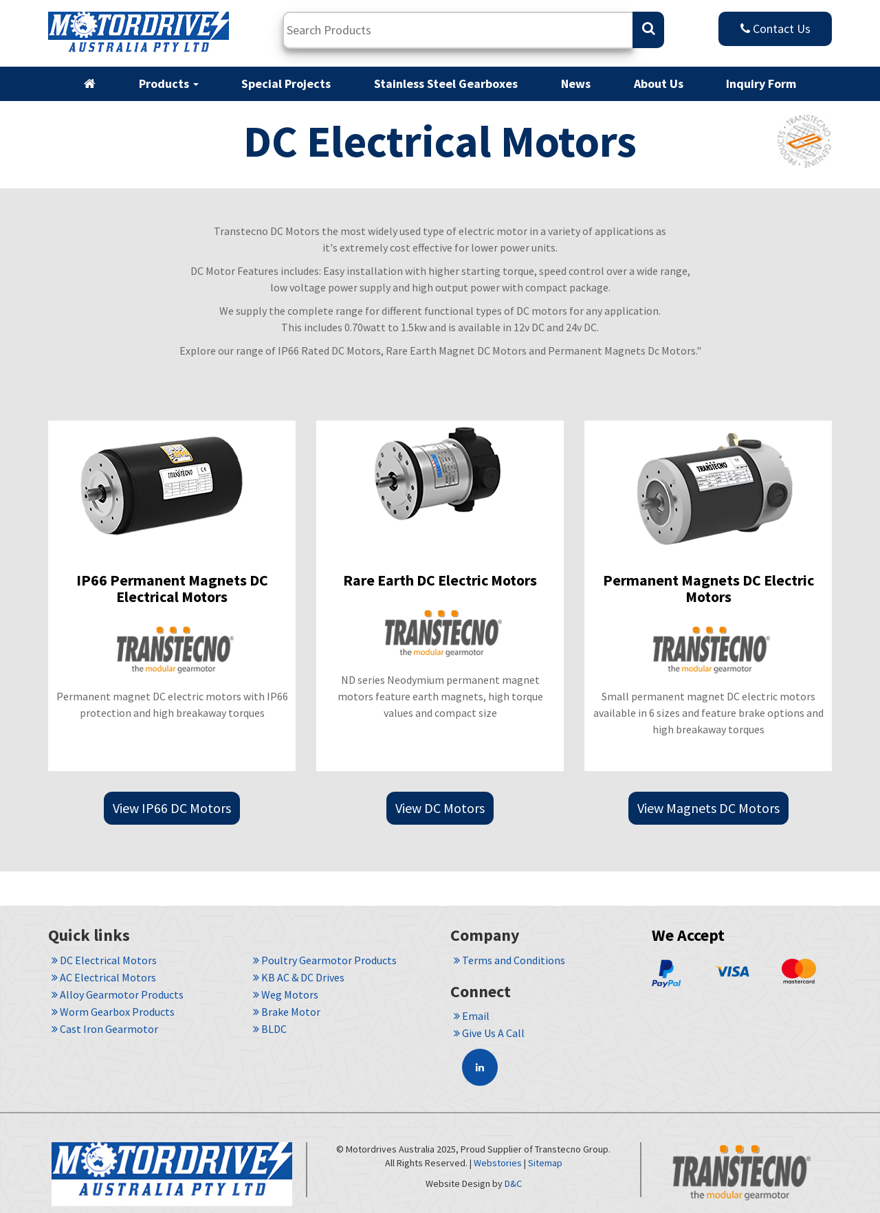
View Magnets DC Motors (708, 807)
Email (472, 1016)
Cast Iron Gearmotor (105, 1029)
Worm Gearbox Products (113, 1012)
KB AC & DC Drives (298, 977)
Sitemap (545, 1163)
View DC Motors (440, 807)
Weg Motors (285, 994)
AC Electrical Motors (104, 977)
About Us (658, 83)
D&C (513, 1183)
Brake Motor (286, 1012)
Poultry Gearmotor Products (325, 960)
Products (169, 83)
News (576, 83)
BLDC (270, 1029)
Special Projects (286, 83)
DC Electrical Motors (104, 960)
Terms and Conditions (509, 960)
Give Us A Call (489, 1033)
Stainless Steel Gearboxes (446, 83)
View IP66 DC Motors (172, 807)
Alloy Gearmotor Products (118, 994)
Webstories (498, 1163)
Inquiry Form (761, 83)
